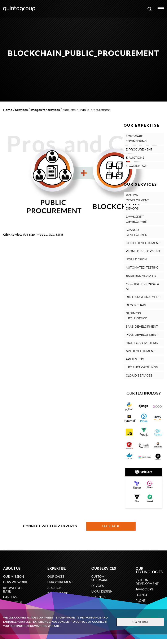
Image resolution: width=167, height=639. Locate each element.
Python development (147, 581)
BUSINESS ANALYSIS (141, 275)
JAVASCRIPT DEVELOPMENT (137, 219)
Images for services (45, 110)
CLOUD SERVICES (139, 375)
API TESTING (135, 359)
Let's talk (110, 526)
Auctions (55, 588)
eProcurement (60, 582)
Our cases (55, 576)
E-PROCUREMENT (139, 149)
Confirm (140, 622)
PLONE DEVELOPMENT (143, 251)
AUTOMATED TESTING (142, 267)
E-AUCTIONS (135, 157)
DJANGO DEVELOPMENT (137, 233)
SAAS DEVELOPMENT (142, 326)
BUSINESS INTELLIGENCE (136, 316)
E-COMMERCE (136, 166)
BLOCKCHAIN (136, 305)
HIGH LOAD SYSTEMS (142, 343)
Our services (103, 568)
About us (12, 568)
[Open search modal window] (149, 9)
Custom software (99, 578)
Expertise (56, 568)
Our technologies (149, 570)
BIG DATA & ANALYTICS (143, 297)
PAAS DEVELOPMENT (142, 334)
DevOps (97, 586)
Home (7, 110)
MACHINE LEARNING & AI (142, 287)
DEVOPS (132, 208)
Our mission (13, 576)
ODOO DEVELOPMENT (143, 243)
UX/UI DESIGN (136, 259)
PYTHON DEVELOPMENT (137, 198)
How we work (15, 582)
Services (21, 110)
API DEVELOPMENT (140, 351)
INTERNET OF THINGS (142, 367)
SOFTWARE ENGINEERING (136, 139)
